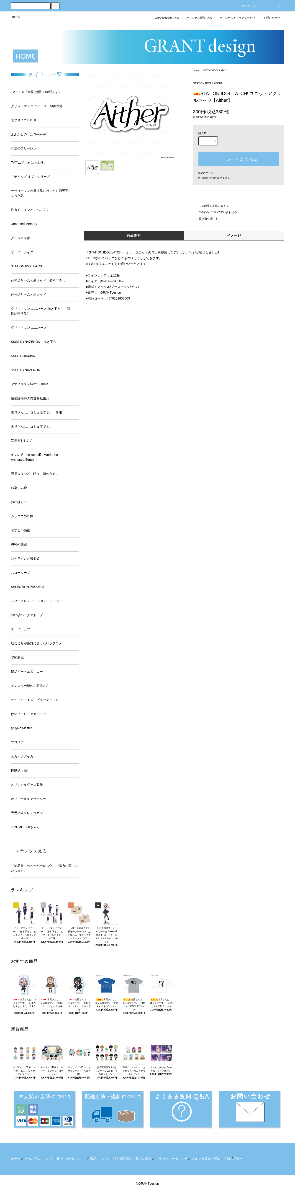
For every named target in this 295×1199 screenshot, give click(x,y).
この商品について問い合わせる (215, 212)
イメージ (234, 235)
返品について (206, 173)
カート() (272, 6)
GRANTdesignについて (169, 17)
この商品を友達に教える (211, 205)
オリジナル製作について (201, 17)
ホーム (16, 16)
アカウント (246, 6)
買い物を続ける (205, 218)
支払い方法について (38, 1158)
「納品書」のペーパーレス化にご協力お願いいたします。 (44, 868)
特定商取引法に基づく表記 (214, 178)
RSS (227, 1158)
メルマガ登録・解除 (206, 1158)
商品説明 (134, 235)
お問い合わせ (269, 17)
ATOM (237, 1158)
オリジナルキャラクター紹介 (237, 17)
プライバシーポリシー (171, 1158)
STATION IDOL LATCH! (215, 70)
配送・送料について (71, 1158)
